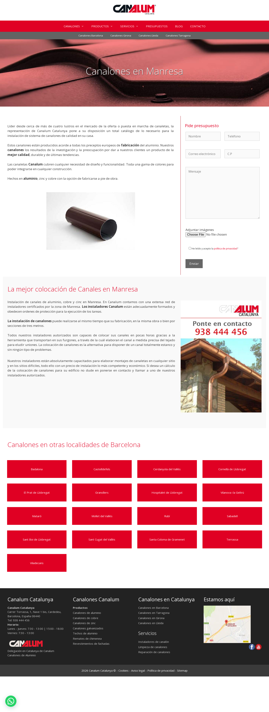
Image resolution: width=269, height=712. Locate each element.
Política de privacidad (160, 670)
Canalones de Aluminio (21, 655)
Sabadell (232, 516)
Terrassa (232, 539)
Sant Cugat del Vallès (102, 539)
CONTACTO (197, 26)
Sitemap (182, 670)
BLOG (179, 26)
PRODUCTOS (104, 26)
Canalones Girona (120, 35)
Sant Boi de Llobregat (37, 539)
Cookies (123, 670)
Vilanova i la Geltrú (232, 492)
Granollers (102, 492)
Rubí (167, 516)
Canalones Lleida (148, 35)
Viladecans (37, 563)
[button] (84, 26)
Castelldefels (102, 469)
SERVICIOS (131, 26)
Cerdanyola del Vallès (167, 469)
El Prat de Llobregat (37, 492)
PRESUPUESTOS (157, 26)
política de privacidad (225, 248)
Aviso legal (138, 670)
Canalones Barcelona (90, 35)
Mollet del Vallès (102, 516)
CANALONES (76, 26)
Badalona (37, 469)
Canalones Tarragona (178, 35)
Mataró (36, 516)
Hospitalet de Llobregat (167, 492)
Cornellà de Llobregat (232, 469)
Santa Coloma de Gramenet (167, 539)
